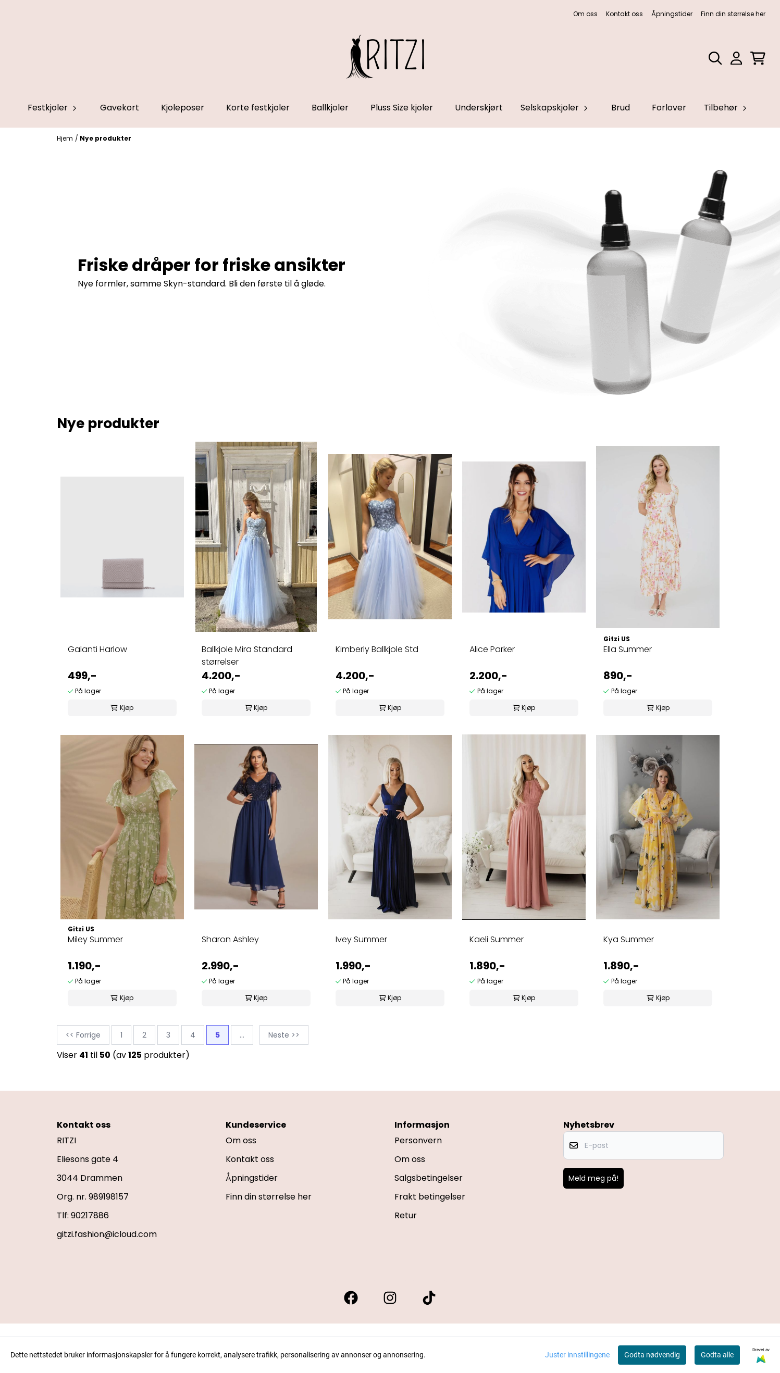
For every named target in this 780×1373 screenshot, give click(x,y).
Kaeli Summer (496, 939)
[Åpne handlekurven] (758, 58)
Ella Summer (627, 649)
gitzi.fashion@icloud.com (107, 1234)
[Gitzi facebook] (350, 1297)
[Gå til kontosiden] (736, 58)
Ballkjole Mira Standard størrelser (247, 655)
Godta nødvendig (652, 1355)
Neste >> (284, 1035)
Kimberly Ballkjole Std (377, 649)
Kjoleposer (182, 108)
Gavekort (119, 108)
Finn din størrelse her (733, 13)
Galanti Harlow (97, 649)
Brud (620, 108)
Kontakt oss (624, 13)
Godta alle (717, 1355)
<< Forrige (83, 1035)
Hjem (65, 138)
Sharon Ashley (230, 939)
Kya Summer (628, 939)
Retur (405, 1215)
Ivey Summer (361, 939)
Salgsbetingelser (428, 1178)
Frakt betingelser (429, 1197)
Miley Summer (95, 939)
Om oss (585, 13)
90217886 (90, 1215)
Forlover (669, 108)
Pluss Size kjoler (401, 108)
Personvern (418, 1140)
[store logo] (390, 58)
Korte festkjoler (258, 108)
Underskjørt (479, 108)
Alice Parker (492, 649)
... (242, 1035)
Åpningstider (671, 13)
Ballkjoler (330, 108)
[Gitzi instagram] (390, 1297)
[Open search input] (715, 58)
